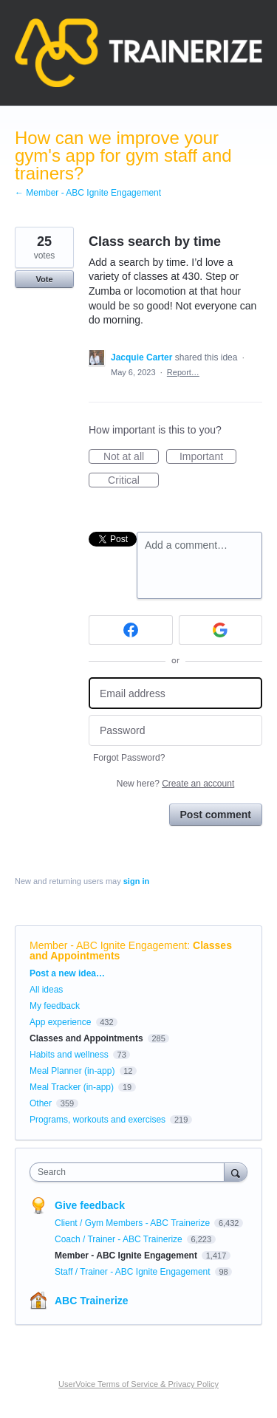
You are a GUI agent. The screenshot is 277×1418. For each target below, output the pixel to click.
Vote (43, 279)
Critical (133, 480)
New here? (175, 783)
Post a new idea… (67, 973)
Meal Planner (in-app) (72, 1071)
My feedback (55, 1006)
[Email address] (175, 693)
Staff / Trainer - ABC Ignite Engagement (134, 1272)
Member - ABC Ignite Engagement (108, 945)
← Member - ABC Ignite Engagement (88, 193)
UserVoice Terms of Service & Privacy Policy (138, 1384)
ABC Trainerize (92, 1300)
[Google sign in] (221, 630)
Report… (183, 372)
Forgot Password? (129, 758)
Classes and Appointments (86, 1038)
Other (41, 1103)
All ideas (46, 989)
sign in (136, 881)
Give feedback (90, 1205)
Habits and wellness (69, 1054)
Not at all (131, 457)
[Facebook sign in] (131, 630)
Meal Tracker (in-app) (72, 1087)
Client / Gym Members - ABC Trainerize (133, 1223)
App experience (60, 1022)
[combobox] (130, 1172)
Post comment (215, 815)
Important (207, 457)
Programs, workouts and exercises (97, 1119)
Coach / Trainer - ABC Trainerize (120, 1239)
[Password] (175, 731)
